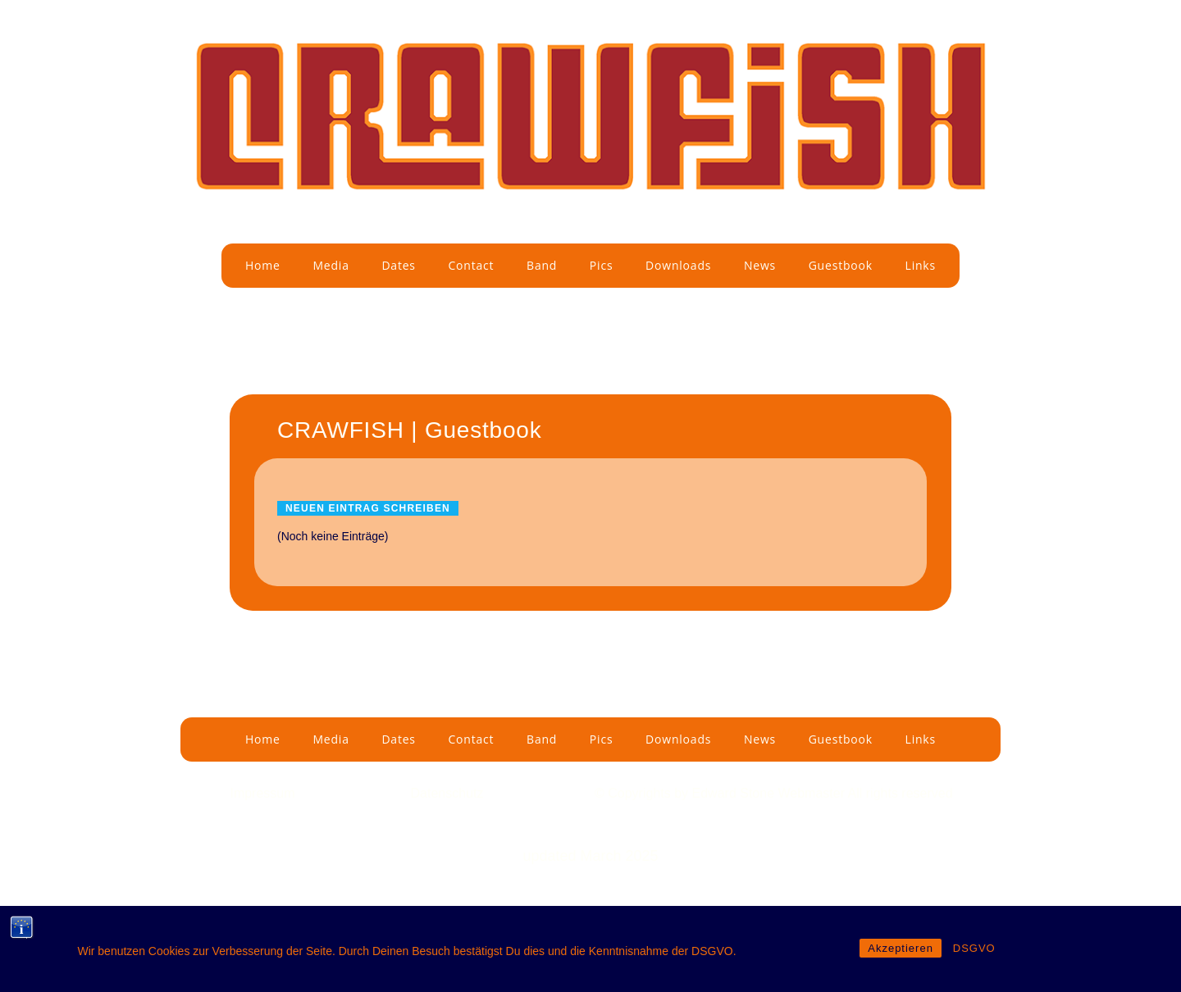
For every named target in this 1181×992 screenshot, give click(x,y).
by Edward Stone (725, 793)
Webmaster (812, 793)
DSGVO (974, 948)
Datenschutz (447, 793)
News (760, 265)
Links (920, 265)
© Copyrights (634, 793)
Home (262, 265)
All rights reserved (900, 793)
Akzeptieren (900, 948)
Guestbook (841, 265)
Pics (601, 265)
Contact (471, 265)
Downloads (678, 265)
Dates (398, 265)
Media (330, 265)
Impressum (262, 793)
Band (542, 265)
